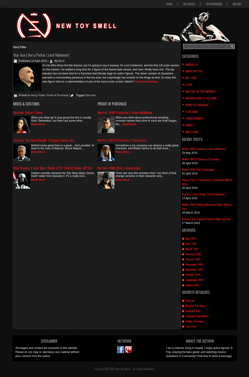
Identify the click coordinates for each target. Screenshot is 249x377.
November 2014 (194, 269)
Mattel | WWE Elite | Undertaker (119, 168)
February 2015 (193, 254)
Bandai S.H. (192, 64)
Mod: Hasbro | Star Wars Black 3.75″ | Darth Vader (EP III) (52, 168)
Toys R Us (191, 326)
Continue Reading (148, 81)
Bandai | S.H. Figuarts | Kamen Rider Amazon (206, 219)
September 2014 (195, 280)
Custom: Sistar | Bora (28, 112)
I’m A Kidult (189, 4)
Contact (237, 4)
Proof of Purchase (57, 95)
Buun (61, 60)
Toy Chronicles (214, 4)
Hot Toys (191, 78)
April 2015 (191, 243)
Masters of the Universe (200, 91)
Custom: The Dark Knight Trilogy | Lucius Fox (43, 140)
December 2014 (194, 264)
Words (189, 125)
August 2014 (192, 285)
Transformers (194, 118)
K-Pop (188, 85)
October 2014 (193, 275)
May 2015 (191, 238)
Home (169, 4)
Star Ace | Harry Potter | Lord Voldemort (41, 55)
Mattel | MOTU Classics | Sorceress (122, 140)
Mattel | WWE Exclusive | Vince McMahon (125, 112)
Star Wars (192, 112)
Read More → (40, 124)
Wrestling (191, 132)
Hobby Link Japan (195, 321)
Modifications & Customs (201, 98)
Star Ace (90, 95)
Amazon (190, 300)
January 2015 (193, 259)
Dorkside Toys (193, 311)
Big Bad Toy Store (195, 306)
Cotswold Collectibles (197, 316)
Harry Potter (38, 95)
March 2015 (192, 249)
